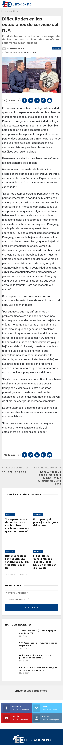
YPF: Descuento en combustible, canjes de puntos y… (38, 644)
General (10, 515)
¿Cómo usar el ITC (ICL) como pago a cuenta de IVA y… (38, 632)
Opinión (56, 48)
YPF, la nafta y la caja (14, 471)
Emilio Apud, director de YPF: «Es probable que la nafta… (35, 656)
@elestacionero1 (37, 690)
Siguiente (22, 574)
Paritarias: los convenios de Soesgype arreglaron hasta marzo (38, 668)
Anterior (10, 574)
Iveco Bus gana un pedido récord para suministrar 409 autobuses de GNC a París (49, 477)
